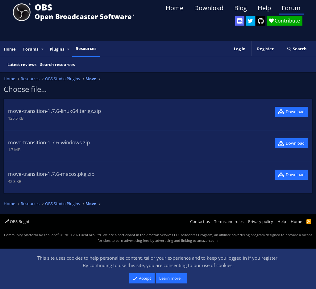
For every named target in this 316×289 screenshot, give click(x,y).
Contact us (200, 221)
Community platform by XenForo (53, 235)
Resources (86, 48)
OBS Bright (17, 221)
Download (208, 8)
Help (264, 8)
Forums (30, 49)
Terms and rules (228, 221)
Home (174, 8)
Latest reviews (21, 64)
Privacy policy (260, 221)
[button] (42, 49)
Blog (240, 8)
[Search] (296, 49)
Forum (291, 8)
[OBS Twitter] (250, 21)
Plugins (57, 49)
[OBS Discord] (239, 21)
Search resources (57, 64)
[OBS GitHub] (260, 21)
